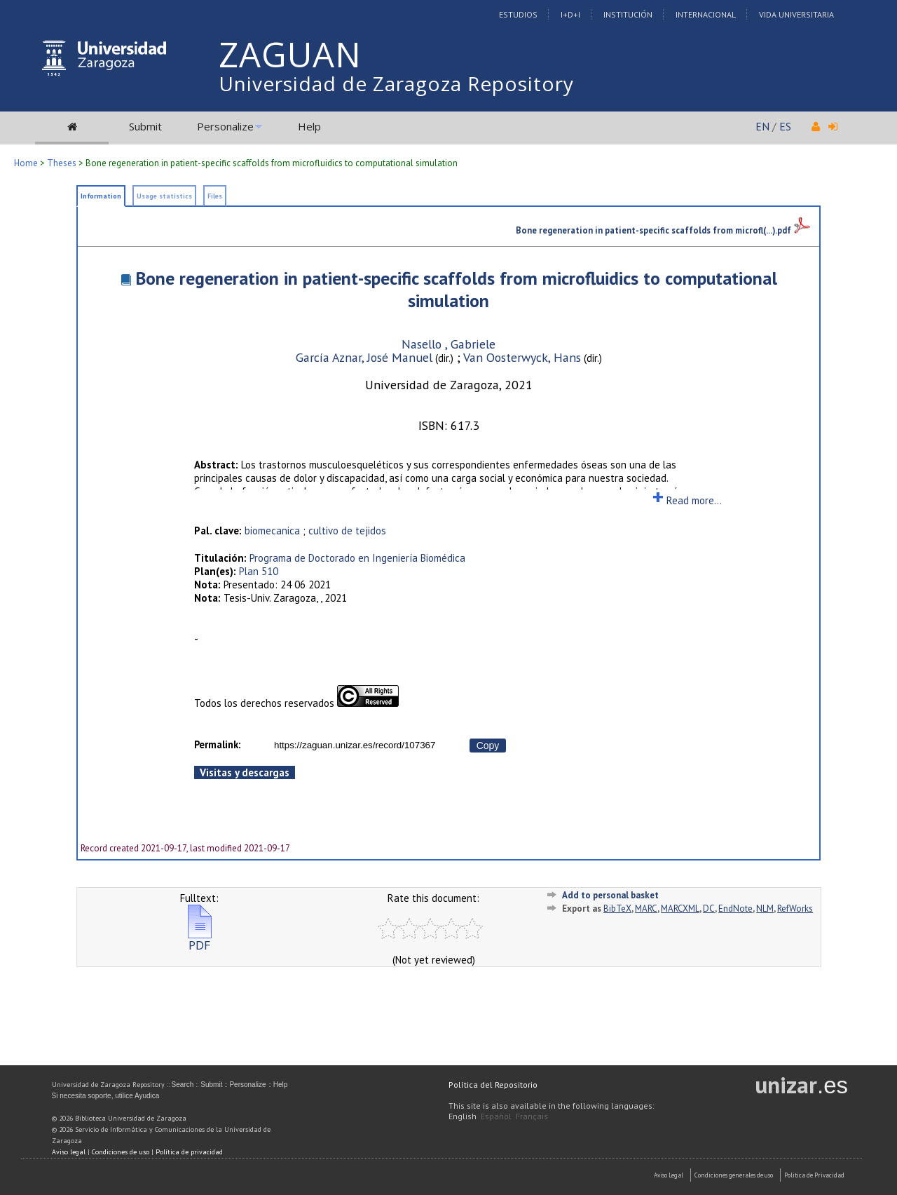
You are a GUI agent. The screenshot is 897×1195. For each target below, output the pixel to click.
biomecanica (272, 530)
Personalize (225, 126)
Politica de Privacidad (814, 1175)
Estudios (518, 14)
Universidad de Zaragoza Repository (396, 83)
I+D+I (570, 14)
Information (101, 196)
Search (183, 1084)
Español (496, 1116)
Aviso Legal (668, 1175)
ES (785, 126)
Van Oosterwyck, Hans (522, 357)
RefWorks (795, 908)
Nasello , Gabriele (448, 344)
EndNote (735, 908)
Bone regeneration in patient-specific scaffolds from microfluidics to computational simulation (456, 289)
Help (309, 126)
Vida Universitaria (796, 14)
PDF (200, 939)
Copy (488, 745)
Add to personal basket (610, 895)
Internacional (706, 14)
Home (26, 163)
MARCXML (680, 908)
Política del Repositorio (492, 1084)
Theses (61, 163)
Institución (627, 14)
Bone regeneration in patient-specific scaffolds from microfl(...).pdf (663, 230)
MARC (646, 908)
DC (709, 908)
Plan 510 (258, 571)
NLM (765, 908)
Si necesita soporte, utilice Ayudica (106, 1096)
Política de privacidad (189, 1151)
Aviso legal (68, 1151)
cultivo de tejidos (347, 530)
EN (762, 126)
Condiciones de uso (120, 1151)
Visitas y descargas (244, 772)
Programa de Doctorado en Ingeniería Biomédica (357, 558)
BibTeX (617, 908)
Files (214, 196)
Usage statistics (164, 196)
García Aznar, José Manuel (364, 357)
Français (532, 1116)
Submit (145, 126)
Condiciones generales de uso (733, 1175)
